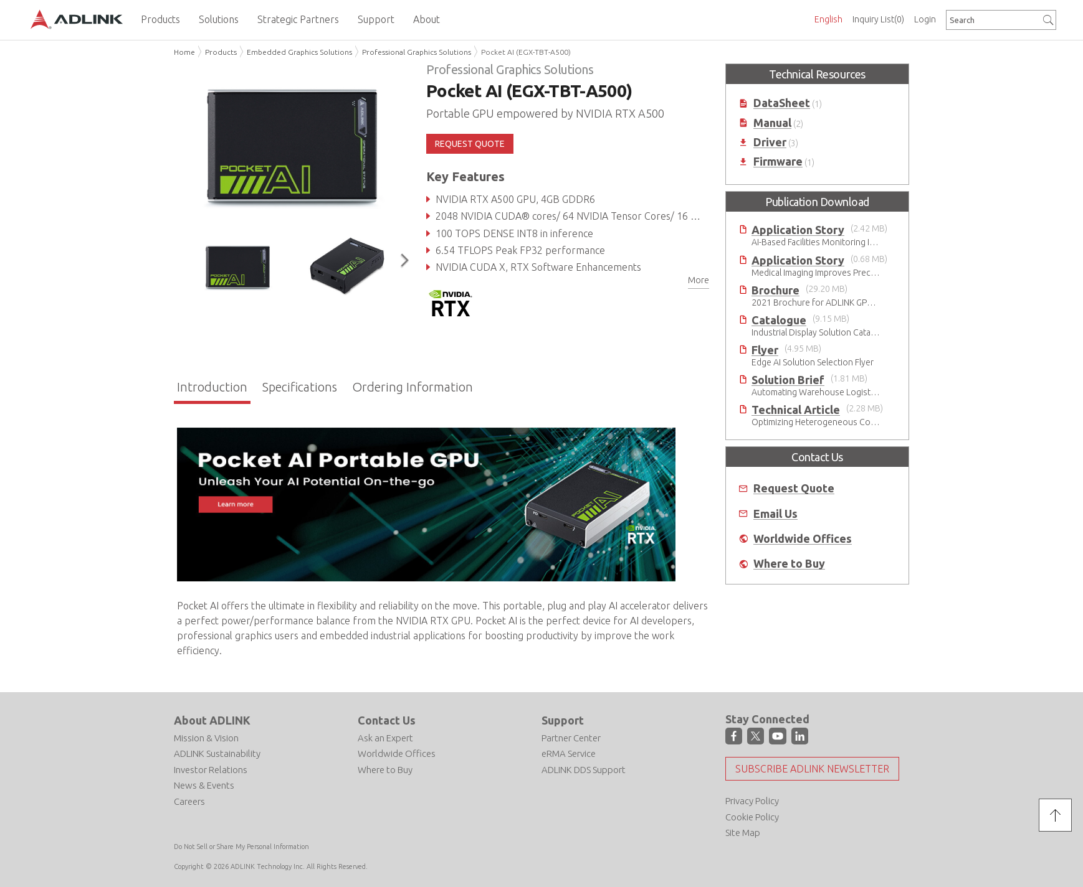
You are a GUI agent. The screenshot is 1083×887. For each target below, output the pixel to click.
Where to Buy (789, 564)
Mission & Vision (206, 738)
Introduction (212, 387)
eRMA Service (569, 753)
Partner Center (571, 738)
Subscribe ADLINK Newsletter (812, 768)
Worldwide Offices (802, 539)
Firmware (778, 161)
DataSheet (781, 103)
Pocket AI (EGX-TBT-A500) (526, 52)
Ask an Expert (385, 738)
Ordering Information (412, 387)
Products (221, 52)
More (698, 280)
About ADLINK (212, 720)
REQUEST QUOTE (470, 144)
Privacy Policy (752, 800)
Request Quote (793, 488)
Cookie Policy (752, 817)
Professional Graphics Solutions (416, 52)
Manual (772, 123)
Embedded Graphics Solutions (299, 52)
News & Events (204, 785)
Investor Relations (210, 769)
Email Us (775, 514)
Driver (769, 142)
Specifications (299, 387)
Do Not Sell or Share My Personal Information (241, 846)
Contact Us (387, 720)
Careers (189, 801)
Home (184, 52)
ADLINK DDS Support (584, 769)
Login (925, 19)
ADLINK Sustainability (217, 753)
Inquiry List (878, 19)
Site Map (742, 832)
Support (563, 720)
